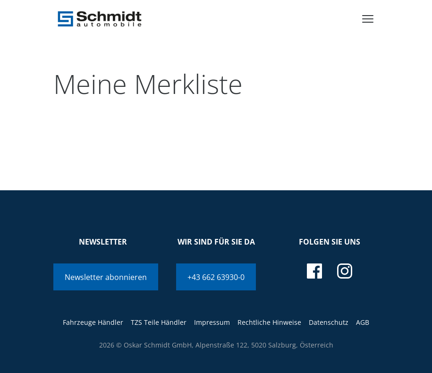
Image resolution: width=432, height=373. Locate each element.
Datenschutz (328, 322)
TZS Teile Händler (158, 322)
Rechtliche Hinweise (269, 322)
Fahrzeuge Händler (93, 322)
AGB (362, 322)
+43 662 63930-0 (216, 277)
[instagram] (344, 271)
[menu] (367, 18)
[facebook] (314, 271)
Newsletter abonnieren (106, 277)
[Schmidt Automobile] (99, 18)
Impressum (212, 322)
